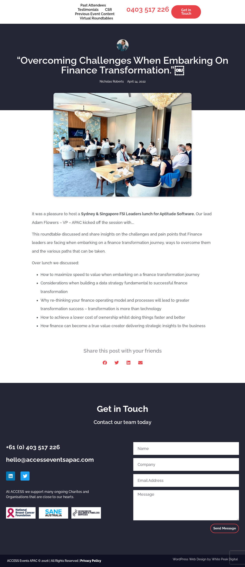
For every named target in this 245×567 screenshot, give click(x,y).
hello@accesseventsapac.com (50, 459)
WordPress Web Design (189, 559)
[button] (105, 363)
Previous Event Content (95, 14)
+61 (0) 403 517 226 (33, 447)
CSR (108, 10)
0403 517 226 (147, 9)
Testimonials (88, 10)
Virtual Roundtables (96, 18)
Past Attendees (93, 5)
